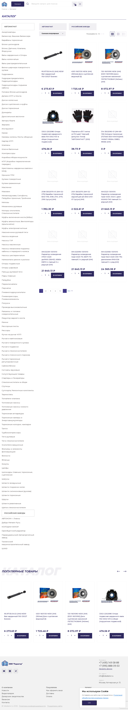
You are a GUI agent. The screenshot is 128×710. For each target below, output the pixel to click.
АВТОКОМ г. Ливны (11, 518)
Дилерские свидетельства (13, 696)
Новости (5, 690)
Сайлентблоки (8, 366)
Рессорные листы (10, 326)
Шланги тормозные (11, 495)
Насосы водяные (10, 236)
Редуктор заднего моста (13, 318)
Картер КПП (7, 141)
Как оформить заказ (54, 690)
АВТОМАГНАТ (10, 27)
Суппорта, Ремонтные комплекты (18, 390)
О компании (7, 687)
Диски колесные (10, 100)
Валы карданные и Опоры (14, 55)
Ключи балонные (10, 149)
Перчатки (6, 288)
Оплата (49, 696)
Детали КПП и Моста (11, 96)
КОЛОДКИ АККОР (10, 527)
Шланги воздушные (11, 483)
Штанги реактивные (11, 503)
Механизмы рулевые (12, 206)
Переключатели (9, 284)
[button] (118, 571)
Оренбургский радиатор (13, 531)
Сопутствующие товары (13, 374)
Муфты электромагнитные (14, 228)
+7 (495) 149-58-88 (109, 662)
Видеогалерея (8, 693)
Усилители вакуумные (12, 445)
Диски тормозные (10, 108)
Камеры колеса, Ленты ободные (17, 137)
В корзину (57, 93)
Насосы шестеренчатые (13, 255)
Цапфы (5, 468)
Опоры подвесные (11, 264)
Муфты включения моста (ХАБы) (17, 217)
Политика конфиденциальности (32, 706)
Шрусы (5, 499)
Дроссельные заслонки (13, 116)
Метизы (5, 202)
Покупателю (51, 687)
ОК (89, 703)
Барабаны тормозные (12, 40)
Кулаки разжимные (11, 183)
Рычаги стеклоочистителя (14, 351)
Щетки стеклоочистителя (14, 507)
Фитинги (6, 456)
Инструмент (7, 129)
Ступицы (6, 386)
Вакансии (6, 699)
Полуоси (6, 303)
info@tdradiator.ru (106, 676)
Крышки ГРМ (8, 175)
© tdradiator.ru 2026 (10, 706)
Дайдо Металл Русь (11, 522)
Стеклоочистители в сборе (14, 382)
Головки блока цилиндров (14, 92)
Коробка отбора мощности (14, 157)
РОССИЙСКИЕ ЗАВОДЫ (14, 513)
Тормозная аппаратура (13, 413)
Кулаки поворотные (11, 179)
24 (101, 34)
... (64, 291)
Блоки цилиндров (10, 44)
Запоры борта (8, 121)
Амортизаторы (9, 32)
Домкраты (7, 112)
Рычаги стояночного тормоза (16, 355)
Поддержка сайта (54, 706)
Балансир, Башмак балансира (16, 36)
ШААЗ (4, 548)
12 (99, 34)
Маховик (6, 191)
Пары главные (9, 276)
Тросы (5, 428)
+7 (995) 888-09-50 (109, 665)
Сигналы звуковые (11, 370)
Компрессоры (8, 153)
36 (103, 34)
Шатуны (5, 479)
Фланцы (6, 460)
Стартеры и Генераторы (13, 378)
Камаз (4, 133)
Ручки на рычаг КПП (11, 334)
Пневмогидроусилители (13, 292)
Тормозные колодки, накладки (16, 424)
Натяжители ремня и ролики (16, 259)
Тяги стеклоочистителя (13, 441)
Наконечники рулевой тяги (15, 232)
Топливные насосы (11, 403)
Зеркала (5, 125)
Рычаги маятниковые (12, 338)
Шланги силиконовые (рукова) (16, 491)
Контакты (6, 702)
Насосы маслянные (11, 244)
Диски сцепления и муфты (15, 104)
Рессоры (6, 330)
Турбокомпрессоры (11, 433)
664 (68, 291)
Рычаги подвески (10, 347)
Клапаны (6, 145)
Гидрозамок (7, 74)
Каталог (88, 687)
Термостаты (7, 394)
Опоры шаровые (10, 268)
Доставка (50, 693)
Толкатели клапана (11, 398)
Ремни (5, 322)
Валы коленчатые (10, 59)
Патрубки (6, 280)
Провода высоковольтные (14, 307)
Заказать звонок (105, 669)
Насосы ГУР (7, 240)
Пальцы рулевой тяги (12, 272)
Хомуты (5, 464)
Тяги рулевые (8, 437)
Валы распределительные (14, 63)
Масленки (6, 187)
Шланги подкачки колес (13, 487)
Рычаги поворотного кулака (15, 343)
